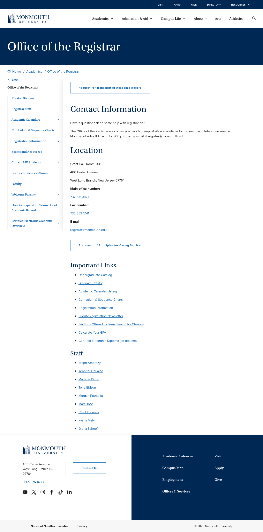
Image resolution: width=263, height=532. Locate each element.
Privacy (82, 526)
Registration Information (95, 307)
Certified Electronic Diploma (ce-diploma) (107, 340)
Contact (85, 468)
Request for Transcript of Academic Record (110, 88)
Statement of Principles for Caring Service (110, 245)
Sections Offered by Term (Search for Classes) (111, 324)
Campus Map (172, 468)
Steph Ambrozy (89, 362)
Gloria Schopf (88, 428)
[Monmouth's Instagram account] (42, 492)
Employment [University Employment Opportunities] (172, 479)
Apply (177, 5)
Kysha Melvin (87, 420)
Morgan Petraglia (90, 395)
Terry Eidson (87, 387)
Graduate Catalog (91, 283)
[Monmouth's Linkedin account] (69, 492)
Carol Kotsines (88, 412)
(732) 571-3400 (33, 482)
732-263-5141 (79, 213)
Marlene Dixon (88, 379)
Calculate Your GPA (92, 332)
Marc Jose (85, 404)
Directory (214, 5)
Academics (34, 71)
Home (16, 71)
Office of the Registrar (63, 71)
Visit (161, 5)
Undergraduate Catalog (95, 274)
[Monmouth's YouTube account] (25, 492)
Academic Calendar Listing (97, 291)
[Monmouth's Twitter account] (33, 492)
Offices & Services (176, 491)
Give (194, 5)
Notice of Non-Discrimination (50, 526)
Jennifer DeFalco (90, 371)
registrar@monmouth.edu (88, 229)
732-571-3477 (79, 196)
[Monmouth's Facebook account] (51, 492)
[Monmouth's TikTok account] (60, 492)
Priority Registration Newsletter (100, 316)
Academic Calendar (178, 456)
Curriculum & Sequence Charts (100, 299)
